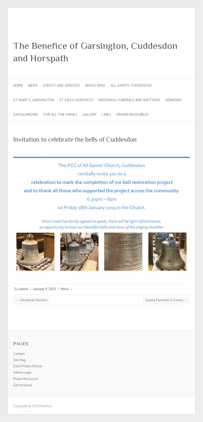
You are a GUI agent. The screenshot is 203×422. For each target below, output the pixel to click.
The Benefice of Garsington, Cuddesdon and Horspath (95, 51)
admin (23, 289)
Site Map (19, 360)
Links (106, 114)
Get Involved (22, 385)
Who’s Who (95, 85)
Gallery (89, 114)
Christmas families (31, 300)
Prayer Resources (133, 114)
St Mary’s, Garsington (33, 100)
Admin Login (22, 372)
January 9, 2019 (44, 289)
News (33, 85)
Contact (19, 353)
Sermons (173, 100)
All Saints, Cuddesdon (130, 85)
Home (18, 85)
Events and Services (61, 85)
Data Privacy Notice (27, 366)
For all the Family (60, 114)
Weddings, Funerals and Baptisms (129, 100)
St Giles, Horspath (76, 100)
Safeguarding (25, 114)
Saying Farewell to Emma (166, 300)
